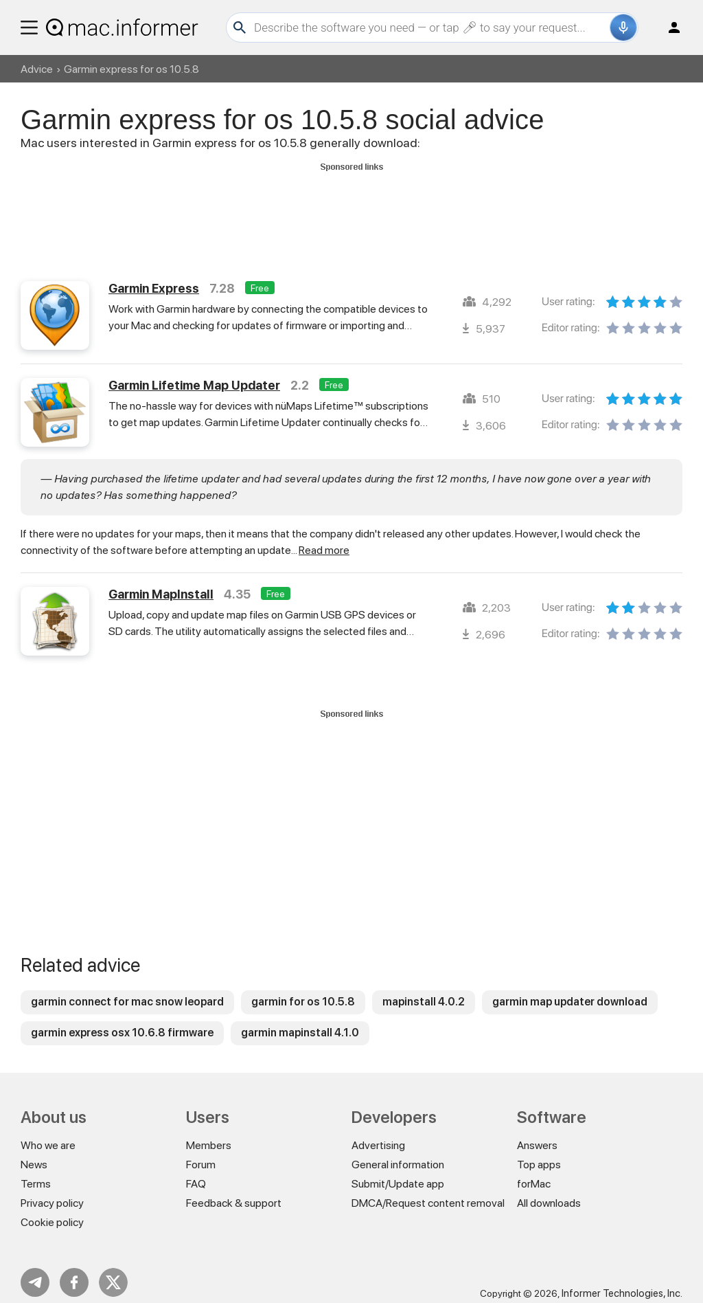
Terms (36, 1171)
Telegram (35, 1270)
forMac (534, 1171)
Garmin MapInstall (161, 582)
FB (74, 1270)
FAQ (196, 1171)
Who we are (48, 1132)
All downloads (549, 1190)
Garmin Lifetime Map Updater (194, 373)
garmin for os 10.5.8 (303, 989)
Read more (324, 537)
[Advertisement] (351, 206)
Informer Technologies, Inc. (622, 1281)
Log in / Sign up (668, 27)
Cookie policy (52, 1209)
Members (208, 1132)
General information (398, 1152)
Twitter (113, 1270)
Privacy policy (52, 1190)
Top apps (539, 1152)
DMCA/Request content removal (428, 1190)
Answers (537, 1132)
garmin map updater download (569, 989)
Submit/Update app (398, 1171)
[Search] (430, 27)
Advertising (378, 1132)
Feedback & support (233, 1190)
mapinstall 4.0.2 (423, 989)
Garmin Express (153, 276)
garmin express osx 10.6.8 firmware (122, 1020)
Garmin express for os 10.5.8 (131, 69)
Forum (201, 1152)
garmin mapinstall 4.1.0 (300, 1020)
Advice (37, 69)
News (34, 1152)
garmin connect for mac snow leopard (127, 989)
